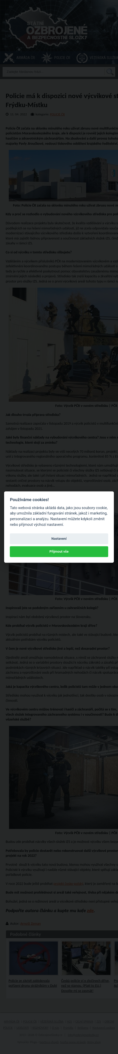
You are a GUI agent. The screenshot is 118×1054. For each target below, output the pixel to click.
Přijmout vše (58, 551)
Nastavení (59, 539)
